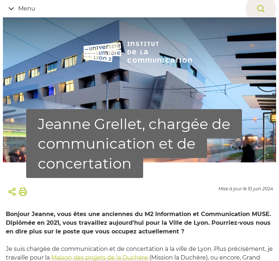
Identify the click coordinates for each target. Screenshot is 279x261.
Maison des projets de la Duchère (99, 257)
